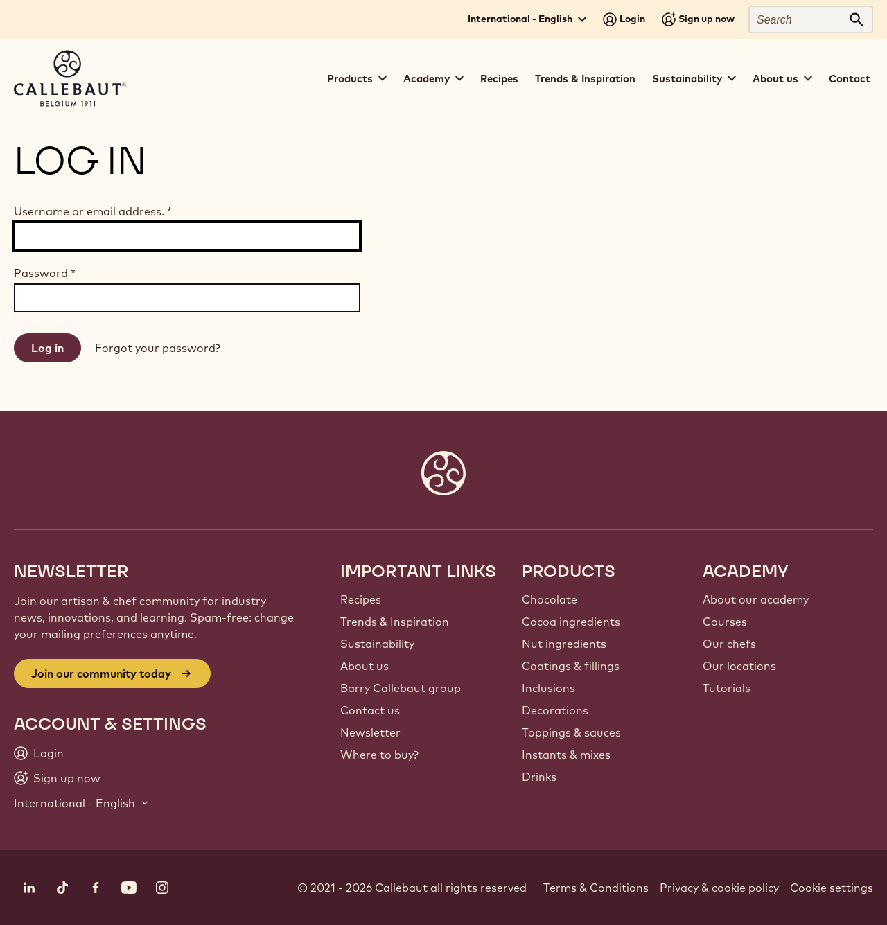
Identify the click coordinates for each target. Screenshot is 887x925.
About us (364, 666)
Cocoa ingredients (571, 621)
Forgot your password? (157, 348)
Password (45, 273)
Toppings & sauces (571, 732)
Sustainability (377, 644)
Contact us (370, 710)
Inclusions (548, 688)
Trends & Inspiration (585, 78)
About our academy (756, 599)
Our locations (739, 666)
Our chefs (729, 644)
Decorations (555, 710)
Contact (849, 78)
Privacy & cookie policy (719, 888)
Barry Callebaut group (400, 688)
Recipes (499, 78)
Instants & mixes (566, 754)
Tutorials (726, 688)
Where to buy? (379, 754)
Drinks (539, 777)
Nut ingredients (564, 644)
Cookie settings (831, 888)
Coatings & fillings (571, 666)
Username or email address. (93, 211)
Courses (725, 621)
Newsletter (370, 732)
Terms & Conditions (596, 888)
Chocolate (549, 599)
